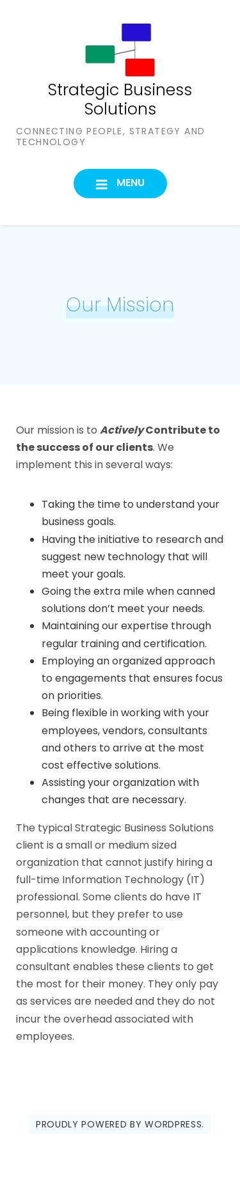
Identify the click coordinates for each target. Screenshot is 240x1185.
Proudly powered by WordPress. (120, 1124)
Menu (129, 182)
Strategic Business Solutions (120, 99)
